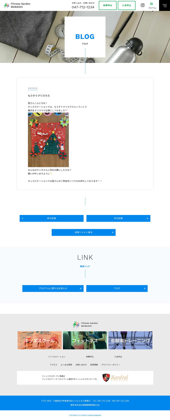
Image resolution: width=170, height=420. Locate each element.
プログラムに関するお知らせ (53, 288)
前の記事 (51, 218)
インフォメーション (56, 357)
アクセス (53, 365)
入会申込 (126, 5)
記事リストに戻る (83, 232)
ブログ (117, 288)
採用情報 (94, 365)
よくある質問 (66, 365)
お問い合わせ (81, 365)
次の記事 (118, 218)
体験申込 (107, 5)
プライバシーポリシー (110, 365)
